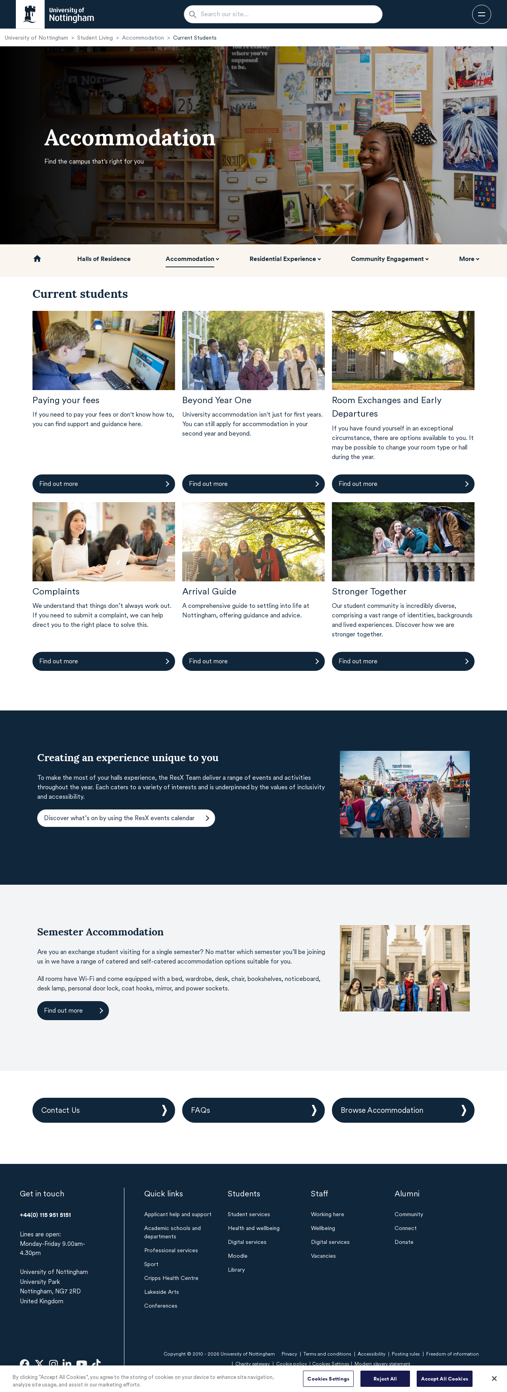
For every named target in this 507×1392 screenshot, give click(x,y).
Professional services (171, 1250)
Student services (249, 1214)
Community (409, 1214)
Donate (404, 1242)
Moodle (238, 1256)
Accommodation (143, 37)
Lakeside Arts (161, 1292)
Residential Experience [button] (283, 258)
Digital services (247, 1242)
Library (236, 1269)
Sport (151, 1264)
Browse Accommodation (382, 1110)
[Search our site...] (288, 14)
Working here (327, 1214)
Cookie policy (291, 1364)
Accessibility (371, 1354)
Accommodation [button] (190, 258)
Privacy (289, 1354)
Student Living (95, 37)
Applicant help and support (178, 1214)
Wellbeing (323, 1228)
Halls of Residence (104, 258)
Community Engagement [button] (387, 258)
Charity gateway (252, 1364)
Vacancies (323, 1256)
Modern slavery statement (382, 1364)
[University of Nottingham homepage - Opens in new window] (55, 14)
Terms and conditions (327, 1354)
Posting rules (406, 1354)
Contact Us (60, 1110)
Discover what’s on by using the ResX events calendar (119, 818)
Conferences (160, 1306)
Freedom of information (452, 1354)
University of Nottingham (36, 37)
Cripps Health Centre (171, 1278)
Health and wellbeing (254, 1228)
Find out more (58, 483)
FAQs (200, 1110)
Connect (406, 1228)
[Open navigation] (481, 14)
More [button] (467, 258)
